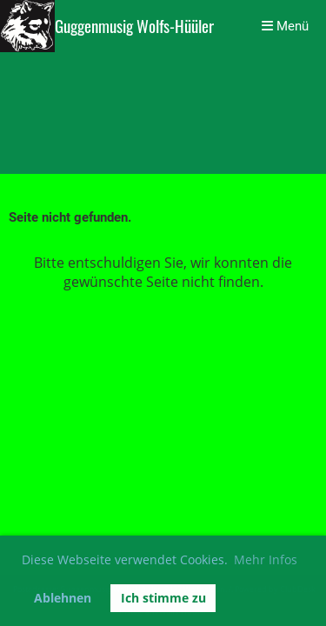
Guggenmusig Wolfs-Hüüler (134, 26)
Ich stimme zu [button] (163, 597)
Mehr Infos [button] (265, 559)
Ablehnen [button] (62, 597)
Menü (285, 26)
